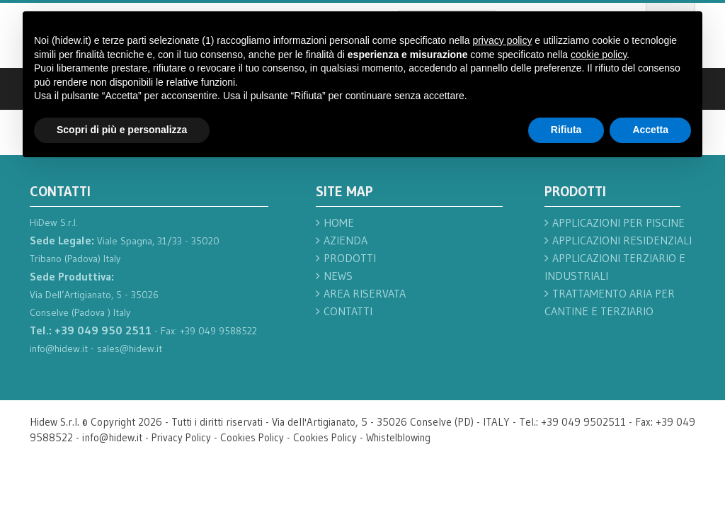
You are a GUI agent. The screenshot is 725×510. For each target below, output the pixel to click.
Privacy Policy (183, 437)
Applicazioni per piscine (618, 222)
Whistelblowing (407, 437)
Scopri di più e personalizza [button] (122, 129)
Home (339, 222)
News (338, 275)
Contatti (348, 311)
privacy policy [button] (502, 40)
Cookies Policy (256, 437)
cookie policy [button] (599, 54)
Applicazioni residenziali (622, 240)
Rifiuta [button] (566, 129)
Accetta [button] (650, 129)
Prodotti (350, 258)
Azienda (345, 240)
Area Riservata (365, 293)
